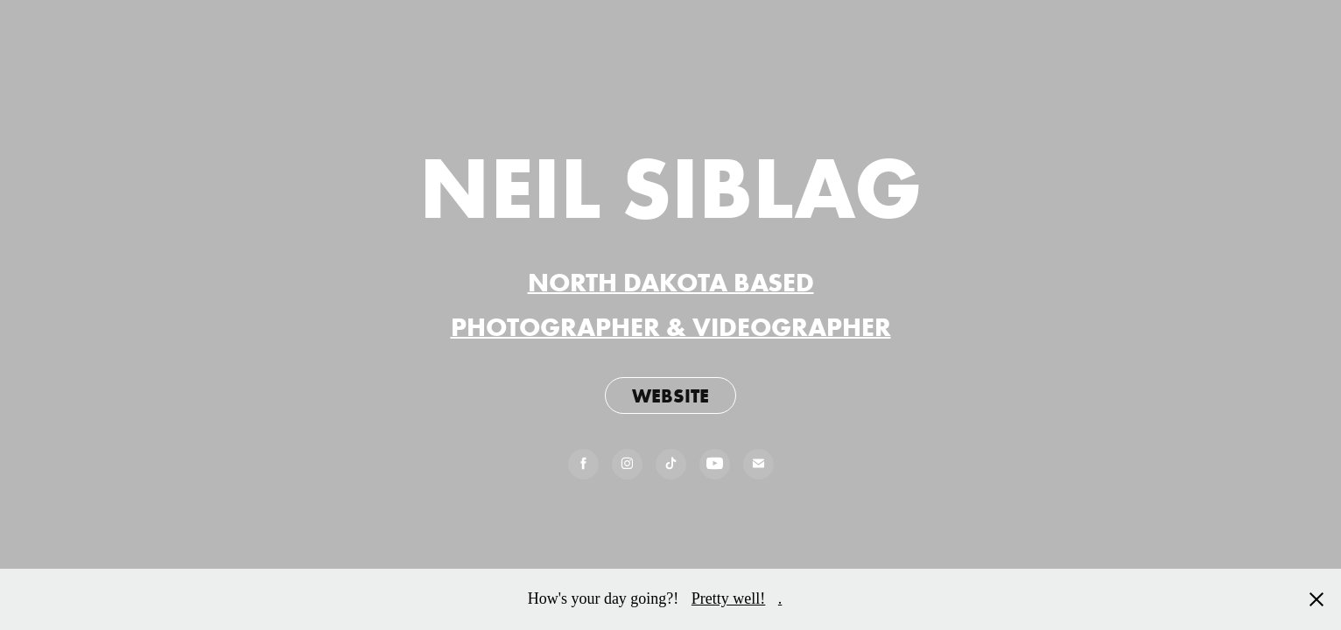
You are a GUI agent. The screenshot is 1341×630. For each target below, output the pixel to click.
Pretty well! (728, 598)
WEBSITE (670, 395)
